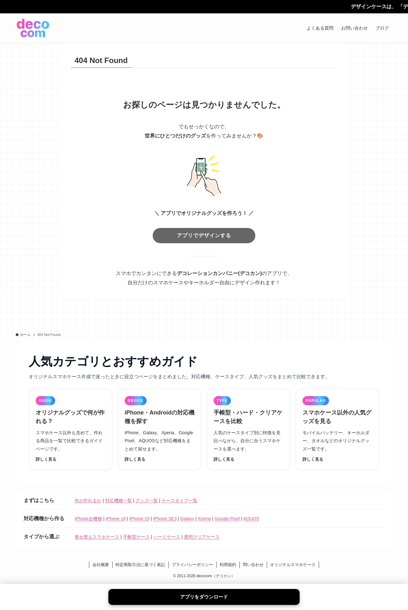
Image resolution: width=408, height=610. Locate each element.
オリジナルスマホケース (293, 564)
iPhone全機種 (88, 518)
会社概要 (100, 564)
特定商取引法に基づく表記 (140, 564)
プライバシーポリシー (192, 564)
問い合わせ (253, 564)
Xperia (204, 518)
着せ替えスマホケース (97, 536)
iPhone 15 (139, 518)
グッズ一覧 (146, 500)
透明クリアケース (202, 536)
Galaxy (187, 518)
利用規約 (228, 564)
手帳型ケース (136, 536)
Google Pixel (227, 518)
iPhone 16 (116, 518)
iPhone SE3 (165, 518)
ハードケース (166, 536)
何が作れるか (88, 500)
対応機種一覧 (118, 500)
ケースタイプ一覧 (179, 500)
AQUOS (251, 518)
